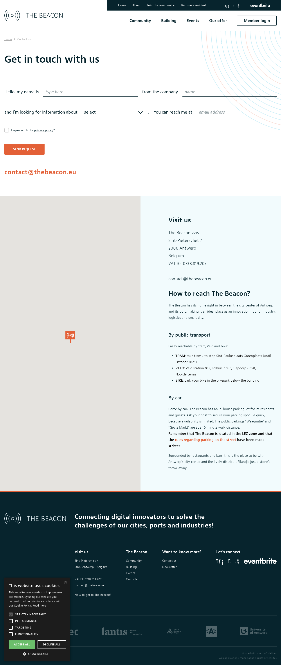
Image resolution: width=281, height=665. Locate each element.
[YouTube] (236, 5)
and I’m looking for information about (40, 112)
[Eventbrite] (260, 5)
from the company (160, 92)
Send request (24, 149)
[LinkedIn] (227, 5)
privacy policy (43, 130)
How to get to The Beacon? (93, 595)
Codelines (271, 653)
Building (168, 20)
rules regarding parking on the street (205, 440)
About (135, 5)
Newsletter (169, 567)
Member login (257, 20)
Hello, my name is (21, 92)
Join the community (160, 5)
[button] (37, 654)
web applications (229, 658)
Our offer (218, 20)
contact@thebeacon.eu (40, 172)
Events (192, 20)
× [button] (65, 582)
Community (140, 20)
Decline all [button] (52, 644)
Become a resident (193, 5)
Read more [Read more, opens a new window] (39, 605)
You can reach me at (173, 112)
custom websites (267, 658)
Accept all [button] (22, 644)
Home (120, 5)
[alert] (37, 619)
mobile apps (247, 658)
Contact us (169, 561)
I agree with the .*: (33, 130)
